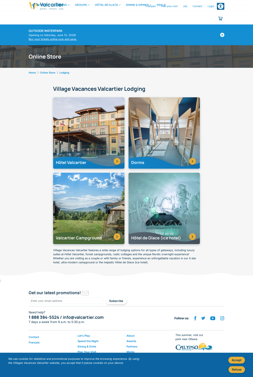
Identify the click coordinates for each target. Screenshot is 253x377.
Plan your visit (169, 6)
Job (185, 6)
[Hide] (222, 35)
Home (32, 72)
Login (211, 6)
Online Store (47, 72)
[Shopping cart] (220, 18)
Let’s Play (84, 335)
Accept (237, 360)
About (130, 335)
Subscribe (116, 301)
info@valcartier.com (83, 317)
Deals (161, 18)
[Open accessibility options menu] (220, 6)
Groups (81, 18)
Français (151, 6)
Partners (131, 346)
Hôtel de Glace (106, 18)
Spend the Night (88, 341)
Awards (131, 341)
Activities (39, 18)
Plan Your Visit (87, 352)
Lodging (60, 18)
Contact (197, 6)
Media (130, 352)
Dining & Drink (87, 346)
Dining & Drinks (137, 18)
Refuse (237, 369)
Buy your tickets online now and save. (53, 39)
